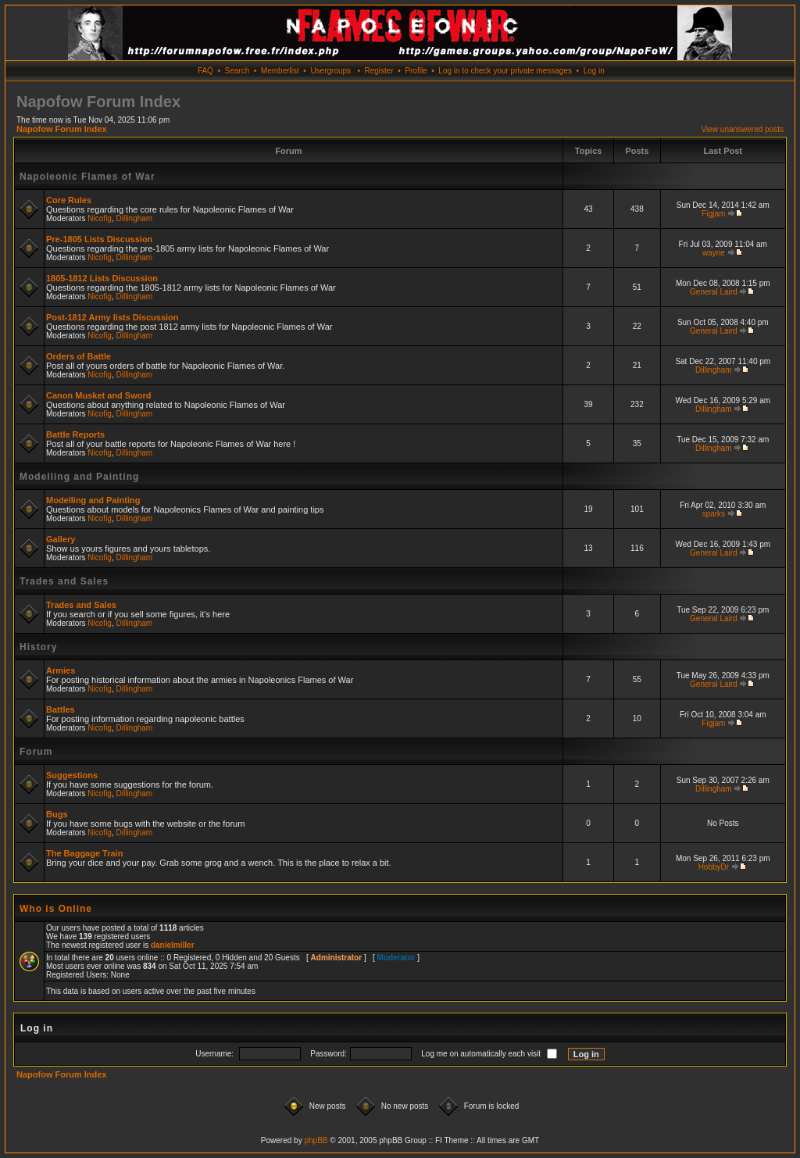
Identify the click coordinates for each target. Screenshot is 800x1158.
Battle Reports (75, 434)
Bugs (57, 814)
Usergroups (330, 70)
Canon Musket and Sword (98, 395)
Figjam (713, 213)
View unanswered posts (743, 129)
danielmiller (173, 945)
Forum (36, 751)
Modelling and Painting (79, 476)
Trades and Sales (64, 581)
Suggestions (72, 775)
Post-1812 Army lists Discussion (112, 317)
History (38, 647)
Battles (60, 709)
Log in (594, 70)
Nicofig (100, 218)
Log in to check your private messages (505, 70)
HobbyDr (713, 867)
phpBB (315, 1140)
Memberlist (280, 70)
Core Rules (68, 200)
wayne (713, 252)
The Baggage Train (84, 853)
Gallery (60, 539)
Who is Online (56, 908)
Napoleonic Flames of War (87, 176)
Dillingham (134, 218)
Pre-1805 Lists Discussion (99, 239)
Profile (416, 70)
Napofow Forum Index (61, 129)
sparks (713, 513)
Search (237, 70)
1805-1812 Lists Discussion (102, 278)
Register (378, 70)
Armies (60, 670)
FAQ (205, 70)
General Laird (714, 292)
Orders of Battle (78, 356)
